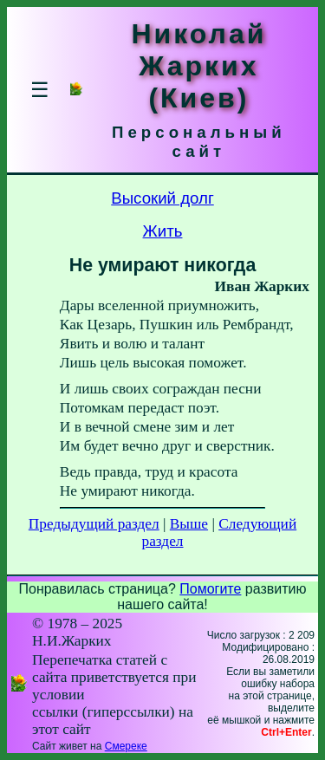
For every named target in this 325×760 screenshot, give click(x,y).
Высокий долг (162, 198)
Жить (163, 231)
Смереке (126, 746)
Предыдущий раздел (94, 524)
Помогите (210, 588)
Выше (189, 524)
